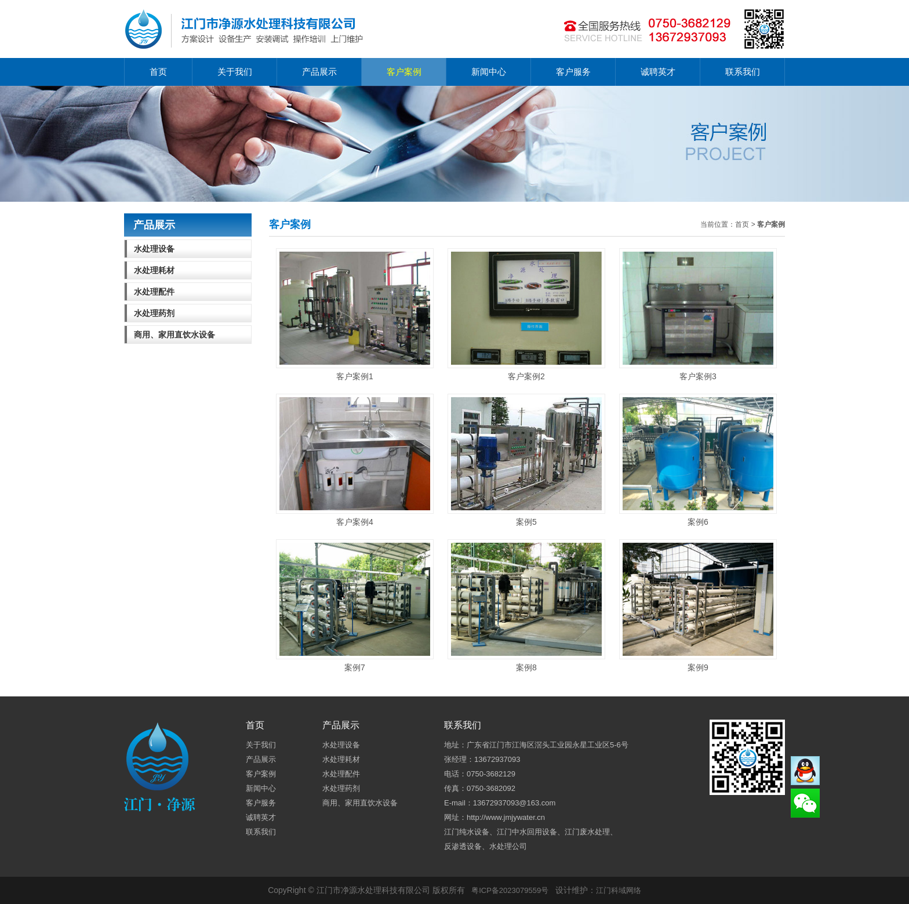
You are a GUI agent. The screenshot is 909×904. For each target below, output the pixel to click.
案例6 (698, 460)
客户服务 (573, 72)
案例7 (355, 605)
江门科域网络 (618, 890)
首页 (158, 72)
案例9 (698, 605)
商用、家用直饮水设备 (174, 334)
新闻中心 (488, 72)
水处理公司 (508, 846)
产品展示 (319, 72)
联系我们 (742, 72)
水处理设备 (154, 248)
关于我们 (234, 72)
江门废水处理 (587, 831)
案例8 (526, 605)
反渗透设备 (463, 846)
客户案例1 (355, 314)
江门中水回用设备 (527, 831)
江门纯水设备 (466, 831)
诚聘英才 (658, 72)
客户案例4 (355, 460)
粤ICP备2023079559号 (509, 890)
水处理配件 (154, 291)
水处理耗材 (154, 270)
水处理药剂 (154, 313)
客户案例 (404, 72)
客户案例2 (526, 314)
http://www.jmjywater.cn (506, 817)
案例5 (526, 460)
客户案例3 (698, 314)
